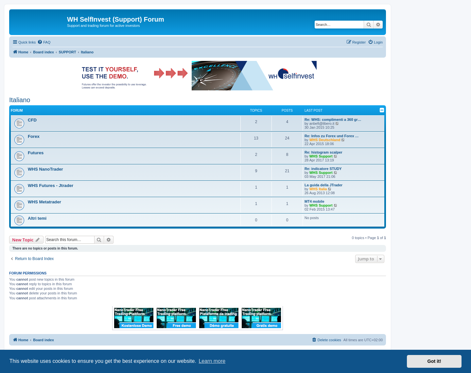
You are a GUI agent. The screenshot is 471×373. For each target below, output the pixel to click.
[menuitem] (43, 42)
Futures (36, 152)
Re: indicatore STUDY (323, 169)
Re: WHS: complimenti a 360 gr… (333, 119)
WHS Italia (318, 189)
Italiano (19, 99)
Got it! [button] (434, 361)
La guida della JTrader (323, 185)
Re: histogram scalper (323, 152)
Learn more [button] (212, 361)
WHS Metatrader (44, 201)
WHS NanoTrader (45, 169)
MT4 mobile (314, 201)
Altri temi (37, 218)
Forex (34, 136)
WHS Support (321, 156)
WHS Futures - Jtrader (50, 185)
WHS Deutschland (324, 140)
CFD (32, 120)
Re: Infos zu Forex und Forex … (332, 136)
